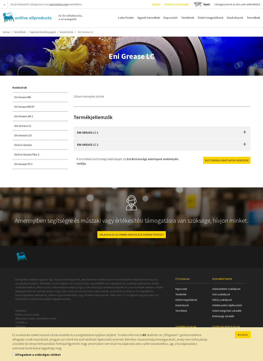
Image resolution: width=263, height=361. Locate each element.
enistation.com (58, 4)
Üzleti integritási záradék (227, 310)
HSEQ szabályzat (222, 300)
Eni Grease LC (22, 126)
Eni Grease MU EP (24, 106)
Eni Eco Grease (23, 145)
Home (6, 32)
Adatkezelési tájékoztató (227, 305)
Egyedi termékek (148, 18)
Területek (187, 18)
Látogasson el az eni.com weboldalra (237, 4)
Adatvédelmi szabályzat (226, 289)
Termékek (253, 18)
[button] (244, 132)
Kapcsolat (170, 18)
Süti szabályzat (221, 294)
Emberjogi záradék (223, 316)
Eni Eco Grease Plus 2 (26, 154)
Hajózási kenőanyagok (43, 32)
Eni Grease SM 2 (23, 116)
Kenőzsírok (66, 32)
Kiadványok (235, 18)
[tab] (162, 132)
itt (144, 335)
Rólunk (156, 4)
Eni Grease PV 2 (23, 164)
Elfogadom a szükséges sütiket (38, 355)
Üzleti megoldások (210, 18)
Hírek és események (176, 4)
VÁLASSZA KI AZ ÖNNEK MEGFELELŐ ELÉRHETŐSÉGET (131, 234)
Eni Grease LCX (23, 135)
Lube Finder (126, 18)
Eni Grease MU (22, 97)
